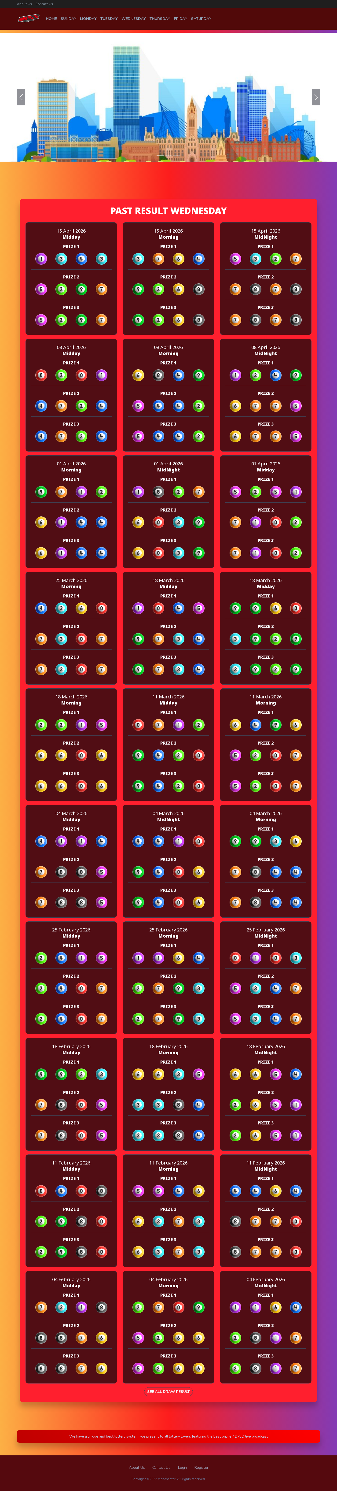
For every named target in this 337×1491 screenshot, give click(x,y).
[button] (21, 94)
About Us (24, 4)
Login (182, 1467)
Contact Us (44, 4)
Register (201, 1467)
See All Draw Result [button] (168, 1395)
